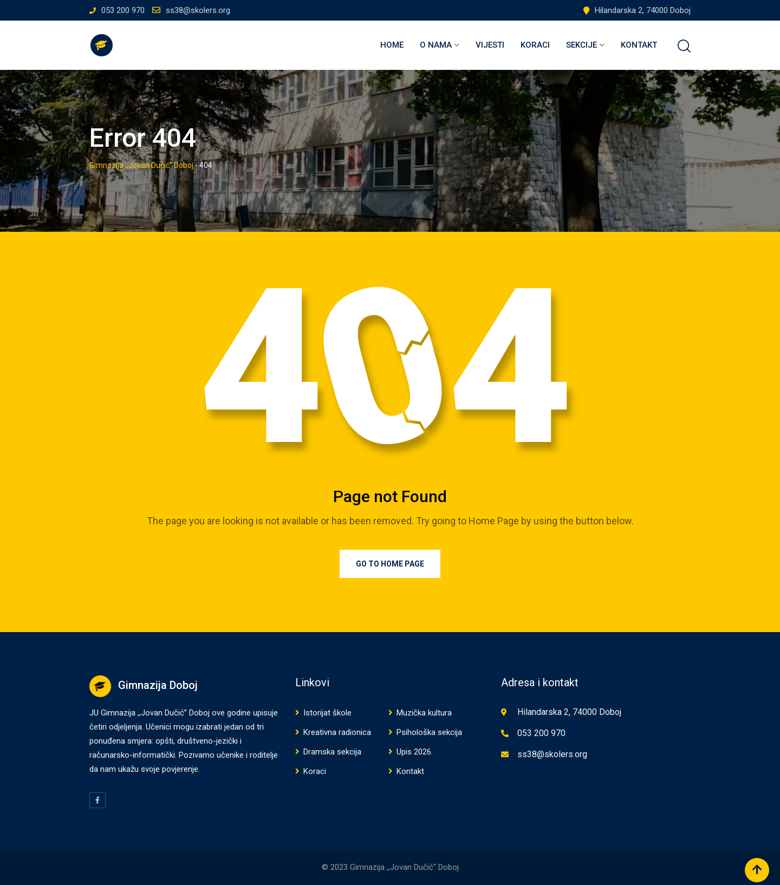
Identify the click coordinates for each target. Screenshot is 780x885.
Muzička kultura (424, 713)
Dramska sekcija (332, 752)
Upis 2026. (414, 752)
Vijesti (490, 45)
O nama (436, 45)
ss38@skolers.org (198, 10)
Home (392, 45)
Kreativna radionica (337, 732)
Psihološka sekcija (429, 732)
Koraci (535, 45)
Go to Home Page (390, 563)
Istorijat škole (327, 713)
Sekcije (581, 45)
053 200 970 (123, 10)
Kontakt (639, 45)
